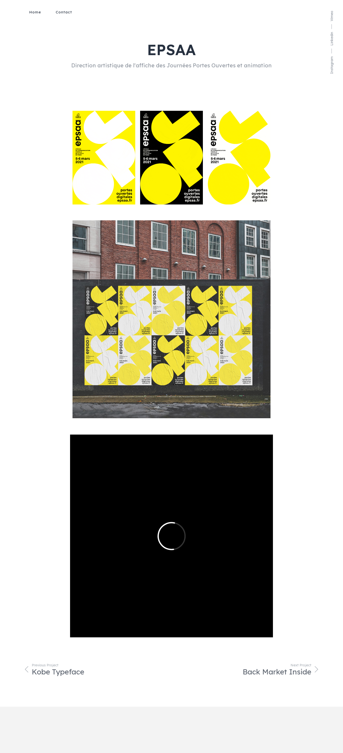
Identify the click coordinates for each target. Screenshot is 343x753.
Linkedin (332, 39)
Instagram (332, 65)
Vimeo (332, 16)
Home (35, 12)
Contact (64, 12)
